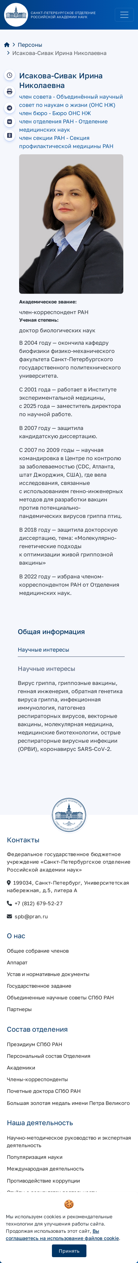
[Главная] (7, 44)
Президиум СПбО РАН (34, 1044)
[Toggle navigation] (124, 15)
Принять (69, 1251)
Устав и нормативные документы (48, 974)
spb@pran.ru (31, 916)
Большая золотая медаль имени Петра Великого (68, 1103)
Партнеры (19, 1009)
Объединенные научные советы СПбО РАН (60, 997)
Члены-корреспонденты (37, 1079)
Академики (21, 1067)
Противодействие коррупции (43, 1180)
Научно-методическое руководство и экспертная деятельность (69, 1141)
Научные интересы (43, 649)
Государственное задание (39, 986)
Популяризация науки (35, 1157)
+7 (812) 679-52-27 (39, 903)
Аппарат (17, 962)
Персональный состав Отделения (49, 1056)
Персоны (30, 44)
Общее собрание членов (38, 951)
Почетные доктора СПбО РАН (44, 1091)
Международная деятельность (45, 1168)
